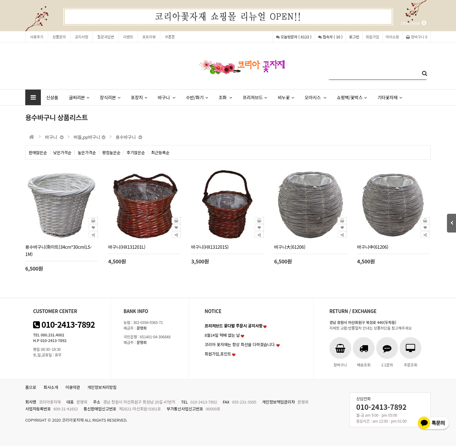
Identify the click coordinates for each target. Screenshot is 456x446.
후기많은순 (136, 152)
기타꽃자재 (389, 97)
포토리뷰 (149, 36)
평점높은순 (111, 152)
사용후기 (36, 36)
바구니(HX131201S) (210, 246)
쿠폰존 (170, 36)
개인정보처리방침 (102, 387)
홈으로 (30, 387)
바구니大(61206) (289, 246)
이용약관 (72, 387)
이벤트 (128, 36)
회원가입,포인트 (218, 354)
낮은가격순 (62, 152)
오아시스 (315, 97)
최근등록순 (160, 152)
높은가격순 (87, 152)
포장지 (139, 97)
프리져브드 (255, 97)
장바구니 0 (416, 36)
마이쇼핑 (392, 36)
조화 (225, 97)
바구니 (166, 97)
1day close (413, 23)
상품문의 (59, 36)
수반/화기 (197, 97)
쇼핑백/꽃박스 (352, 97)
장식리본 (110, 97)
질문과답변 (105, 36)
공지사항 (81, 36)
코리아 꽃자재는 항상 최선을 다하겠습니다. (240, 344)
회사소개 (51, 387)
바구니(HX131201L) (126, 246)
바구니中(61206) (372, 246)
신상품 (52, 97)
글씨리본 (79, 97)
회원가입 (372, 36)
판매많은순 (38, 152)
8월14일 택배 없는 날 (222, 335)
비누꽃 (286, 97)
